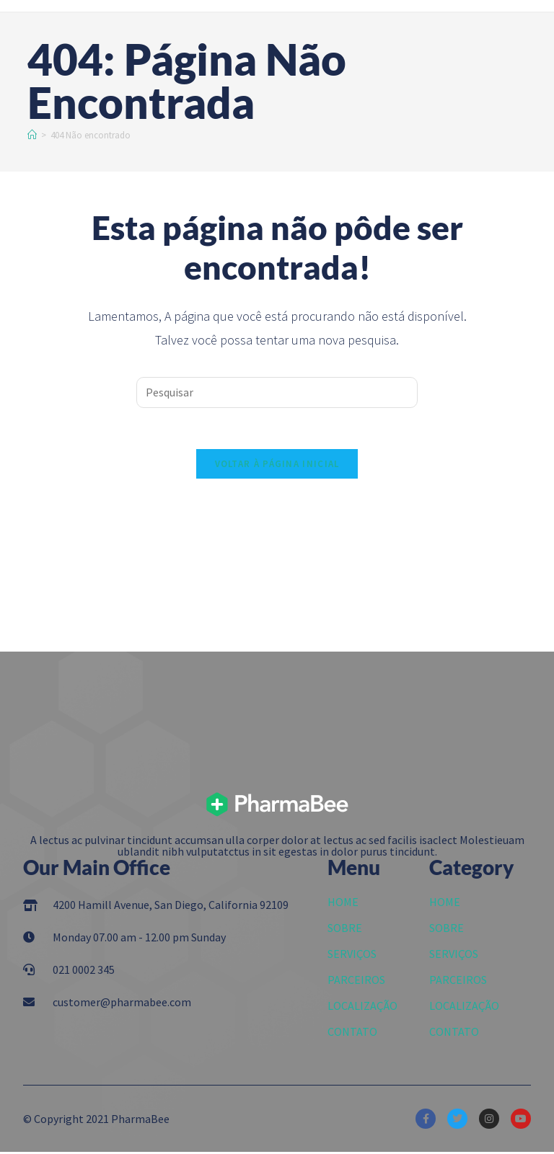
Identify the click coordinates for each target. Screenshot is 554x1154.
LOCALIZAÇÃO (362, 1007)
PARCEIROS (356, 982)
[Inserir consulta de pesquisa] (277, 392)
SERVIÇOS (352, 956)
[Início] (32, 135)
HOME (343, 904)
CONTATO (352, 1033)
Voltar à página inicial (277, 466)
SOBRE (344, 930)
